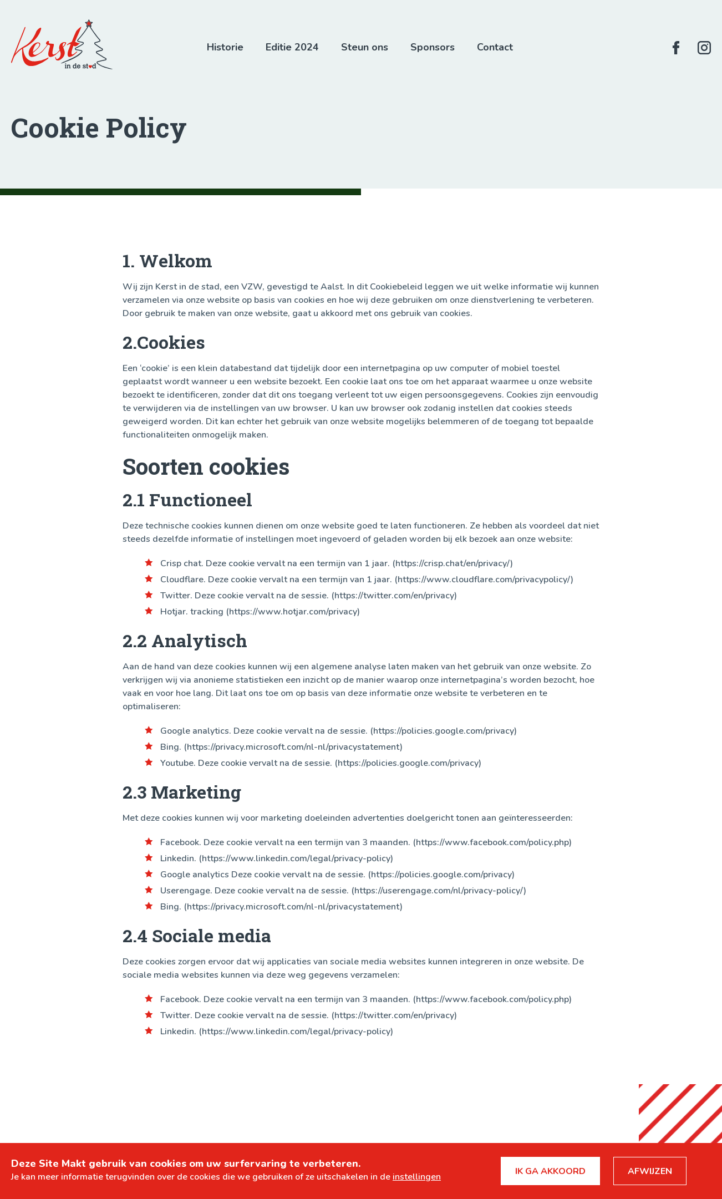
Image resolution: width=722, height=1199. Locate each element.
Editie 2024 (292, 47)
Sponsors (432, 47)
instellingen (417, 1177)
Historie (225, 47)
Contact (495, 47)
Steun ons (364, 47)
